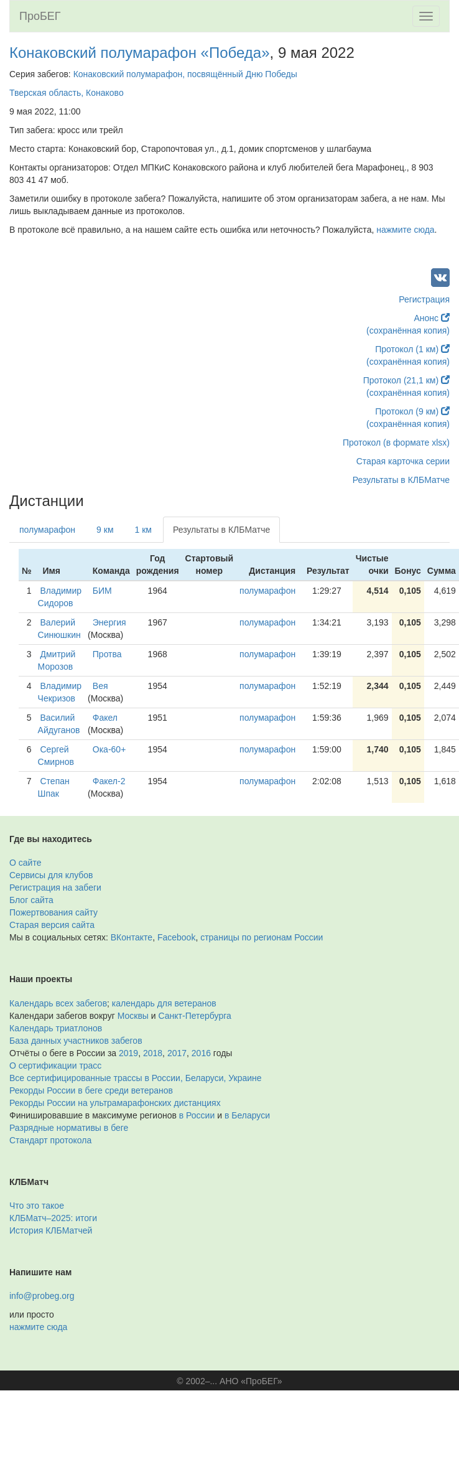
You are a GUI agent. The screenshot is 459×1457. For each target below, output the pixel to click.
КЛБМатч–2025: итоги (53, 1218)
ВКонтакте (131, 937)
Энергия (109, 622)
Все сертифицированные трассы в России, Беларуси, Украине (135, 1078)
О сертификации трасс (55, 1065)
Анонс (432, 318)
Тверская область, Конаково (66, 93)
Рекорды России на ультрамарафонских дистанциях (115, 1103)
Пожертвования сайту (53, 912)
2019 (128, 1053)
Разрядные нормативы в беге (68, 1128)
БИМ (102, 591)
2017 (177, 1053)
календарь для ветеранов (164, 1003)
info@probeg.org (42, 1296)
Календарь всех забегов (58, 1003)
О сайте (25, 863)
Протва (107, 654)
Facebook (176, 937)
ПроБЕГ (40, 16)
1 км (143, 530)
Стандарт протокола (50, 1140)
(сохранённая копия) (408, 330)
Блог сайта (31, 900)
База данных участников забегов (75, 1041)
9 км (104, 530)
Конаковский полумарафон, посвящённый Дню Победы (185, 74)
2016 (201, 1053)
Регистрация (424, 299)
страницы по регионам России (261, 937)
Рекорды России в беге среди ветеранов (91, 1090)
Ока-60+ (109, 749)
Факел (105, 718)
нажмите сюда (405, 230)
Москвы (133, 1016)
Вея (100, 686)
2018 (152, 1053)
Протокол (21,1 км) (406, 380)
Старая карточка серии (403, 461)
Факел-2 (109, 781)
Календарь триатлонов (55, 1028)
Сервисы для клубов (51, 875)
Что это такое (36, 1206)
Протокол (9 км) (412, 411)
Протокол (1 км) (412, 349)
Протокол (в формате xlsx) (396, 442)
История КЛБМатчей (50, 1230)
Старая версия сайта (52, 925)
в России (197, 1115)
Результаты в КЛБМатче (401, 480)
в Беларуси (247, 1115)
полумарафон (47, 530)
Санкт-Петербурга (195, 1016)
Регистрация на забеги (55, 887)
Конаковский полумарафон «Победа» (139, 52)
